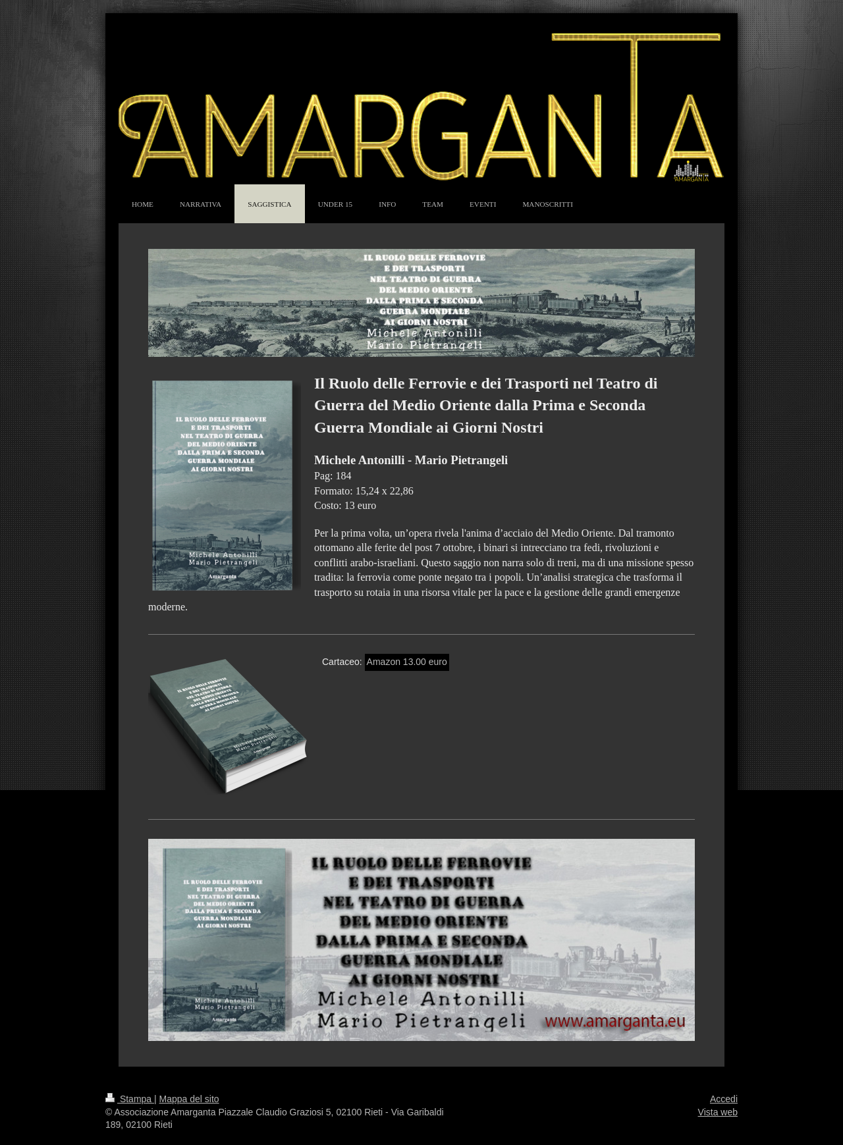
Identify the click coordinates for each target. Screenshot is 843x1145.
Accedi (724, 1099)
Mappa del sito (189, 1099)
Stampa (129, 1099)
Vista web (718, 1112)
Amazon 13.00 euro (407, 661)
